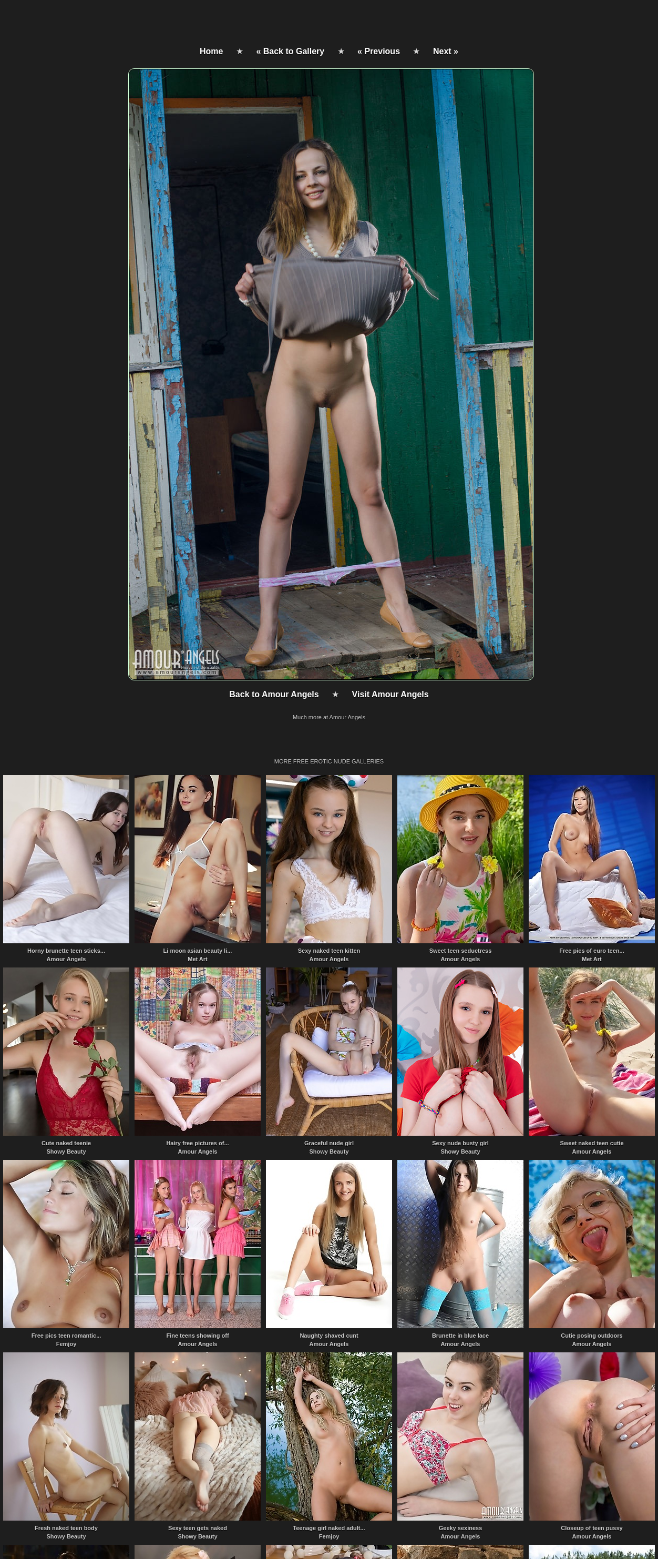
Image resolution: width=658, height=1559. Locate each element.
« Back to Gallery (290, 51)
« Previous (378, 51)
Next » (445, 51)
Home (211, 51)
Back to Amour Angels (273, 694)
